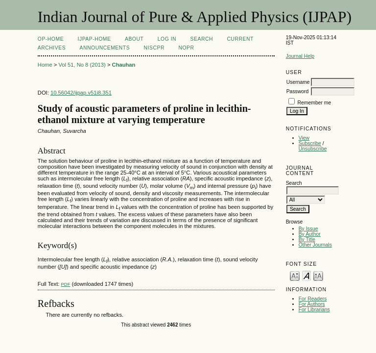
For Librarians (314, 309)
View (304, 138)
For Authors (312, 304)
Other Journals (315, 245)
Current (240, 39)
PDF (65, 284)
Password (297, 91)
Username (298, 82)
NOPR (186, 47)
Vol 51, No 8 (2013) (81, 65)
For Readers (313, 299)
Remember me (314, 102)
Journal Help (300, 56)
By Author (310, 234)
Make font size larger (318, 275)
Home (45, 65)
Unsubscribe (313, 148)
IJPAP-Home (94, 39)
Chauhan (124, 65)
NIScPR (154, 47)
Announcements (105, 47)
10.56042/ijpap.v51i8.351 (81, 93)
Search (201, 39)
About (134, 39)
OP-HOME (51, 39)
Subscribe (310, 143)
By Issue (308, 228)
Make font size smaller (295, 275)
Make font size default (306, 275)
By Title (307, 239)
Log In (167, 39)
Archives (52, 47)
